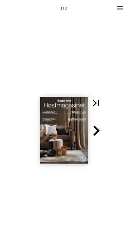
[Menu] (120, 8)
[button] (96, 103)
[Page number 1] (63, 8)
